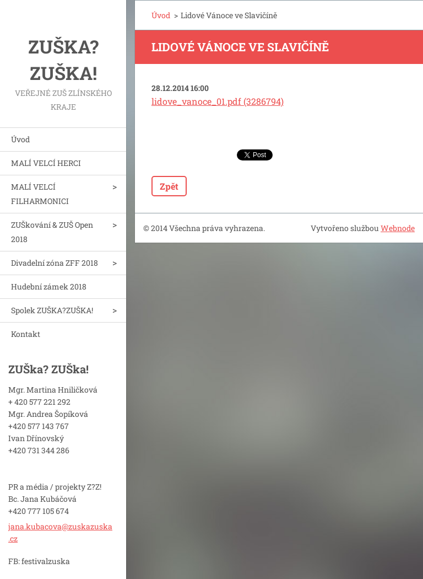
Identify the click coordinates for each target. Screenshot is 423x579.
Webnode (398, 228)
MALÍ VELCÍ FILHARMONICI (40, 193)
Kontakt (25, 334)
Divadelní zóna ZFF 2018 (54, 263)
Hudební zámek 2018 (48, 286)
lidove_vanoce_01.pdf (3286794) (217, 101)
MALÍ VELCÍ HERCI (46, 163)
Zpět (169, 186)
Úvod (20, 139)
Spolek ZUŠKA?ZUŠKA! (52, 310)
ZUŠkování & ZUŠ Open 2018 (52, 231)
